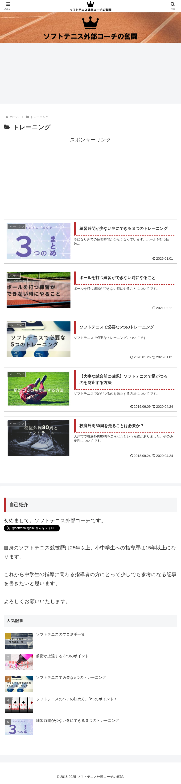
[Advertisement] (90, 177)
